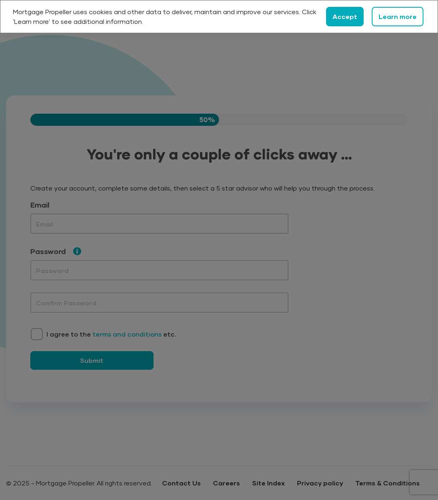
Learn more (398, 16)
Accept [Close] (345, 16)
